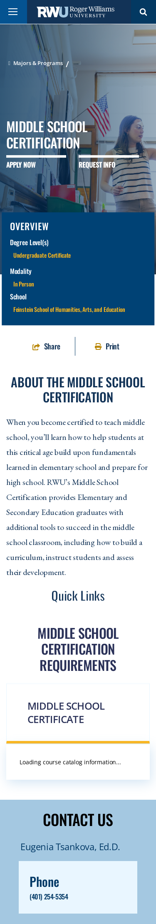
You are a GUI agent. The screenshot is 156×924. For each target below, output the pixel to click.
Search (143, 12)
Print (112, 346)
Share (52, 346)
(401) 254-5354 (49, 896)
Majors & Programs (38, 63)
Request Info (97, 165)
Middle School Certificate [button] (66, 712)
